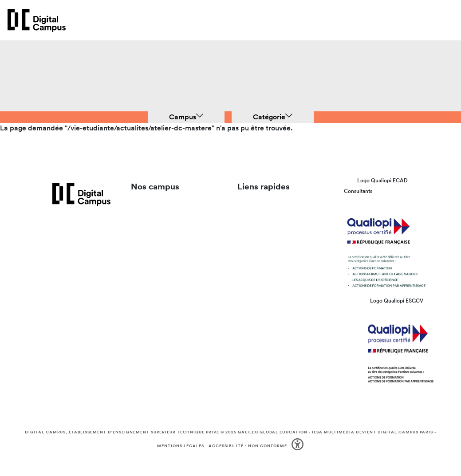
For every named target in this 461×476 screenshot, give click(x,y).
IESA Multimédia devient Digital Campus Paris (372, 432)
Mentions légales (180, 446)
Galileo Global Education (272, 432)
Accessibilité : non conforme (248, 446)
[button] (298, 446)
